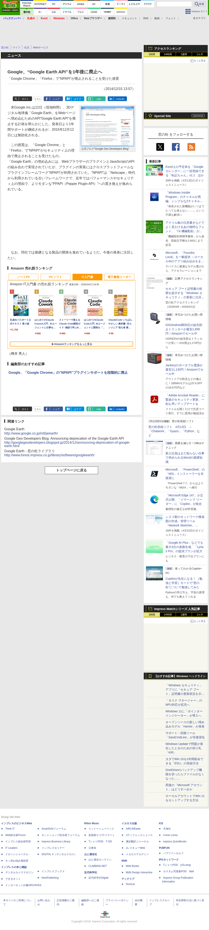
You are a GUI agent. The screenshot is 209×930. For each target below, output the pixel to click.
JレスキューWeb (135, 847)
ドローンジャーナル (16, 854)
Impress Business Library (56, 841)
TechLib (130, 884)
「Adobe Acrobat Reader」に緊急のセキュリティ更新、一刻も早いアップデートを (185, 400)
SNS (145, 18)
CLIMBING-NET (98, 866)
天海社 (167, 828)
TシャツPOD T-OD (100, 841)
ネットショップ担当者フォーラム (61, 835)
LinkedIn (120, 99)
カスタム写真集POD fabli (178, 871)
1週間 (184, 54)
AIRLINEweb (133, 828)
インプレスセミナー (53, 847)
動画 (157, 18)
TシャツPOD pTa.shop (177, 864)
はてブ (77, 99)
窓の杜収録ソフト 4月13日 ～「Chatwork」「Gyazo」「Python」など (174, 431)
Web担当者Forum (15, 835)
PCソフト (55, 277)
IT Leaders (11, 847)
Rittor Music (91, 823)
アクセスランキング (167, 48)
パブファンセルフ (173, 853)
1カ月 (200, 54)
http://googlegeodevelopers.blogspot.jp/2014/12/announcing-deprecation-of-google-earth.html (67, 444)
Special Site (162, 116)
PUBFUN (164, 847)
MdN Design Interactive (139, 872)
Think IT (10, 828)
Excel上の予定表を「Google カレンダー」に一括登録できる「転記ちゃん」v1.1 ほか (184, 171)
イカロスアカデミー (137, 854)
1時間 (152, 54)
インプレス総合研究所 (18, 841)
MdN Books (132, 866)
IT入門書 (87, 277)
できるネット (13, 878)
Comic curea (170, 835)
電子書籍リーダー (119, 277)
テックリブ (128, 878)
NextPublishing (50, 877)
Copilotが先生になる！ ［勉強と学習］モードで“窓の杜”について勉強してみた (183, 583)
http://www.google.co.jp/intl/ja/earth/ (31, 433)
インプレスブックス (53, 871)
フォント (170, 18)
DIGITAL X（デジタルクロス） (59, 854)
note (99, 99)
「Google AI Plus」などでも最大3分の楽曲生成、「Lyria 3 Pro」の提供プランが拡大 (184, 547)
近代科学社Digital (98, 877)
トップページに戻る (71, 470)
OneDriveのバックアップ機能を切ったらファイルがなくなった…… (184, 774)
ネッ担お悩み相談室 (16, 860)
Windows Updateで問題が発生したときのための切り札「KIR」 (184, 748)
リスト (37, 99)
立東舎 (92, 847)
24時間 (168, 54)
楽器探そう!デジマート (102, 835)
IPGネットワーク (169, 859)
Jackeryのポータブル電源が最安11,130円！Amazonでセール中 (184, 369)
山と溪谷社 (90, 854)
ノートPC (23, 277)
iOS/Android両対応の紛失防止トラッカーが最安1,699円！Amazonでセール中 (183, 329)
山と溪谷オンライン (100, 859)
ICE (161, 823)
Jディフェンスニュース (139, 835)
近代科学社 (90, 872)
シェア (56, 99)
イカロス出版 (129, 823)
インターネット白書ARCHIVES (23, 885)
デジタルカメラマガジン (19, 872)
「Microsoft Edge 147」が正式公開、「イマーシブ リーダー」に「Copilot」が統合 (184, 500)
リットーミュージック (101, 828)
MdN (124, 860)
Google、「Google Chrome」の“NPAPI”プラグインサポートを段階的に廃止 (68, 372)
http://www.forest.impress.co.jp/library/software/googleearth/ (49, 455)
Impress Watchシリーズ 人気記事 (177, 609)
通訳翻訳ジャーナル (137, 841)
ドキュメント (129, 18)
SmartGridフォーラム (54, 828)
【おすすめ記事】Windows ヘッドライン (180, 676)
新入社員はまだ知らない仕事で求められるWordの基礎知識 (184, 458)
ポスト (25, 99)
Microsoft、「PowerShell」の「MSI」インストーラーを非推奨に (185, 474)
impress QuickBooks (174, 841)
